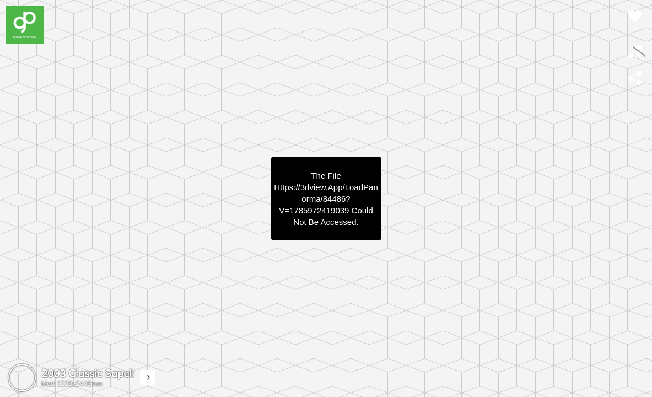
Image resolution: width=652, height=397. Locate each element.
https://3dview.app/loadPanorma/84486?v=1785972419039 (326, 199)
